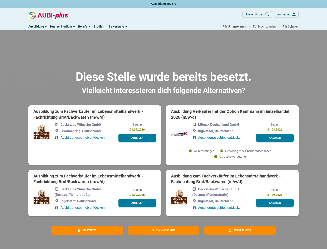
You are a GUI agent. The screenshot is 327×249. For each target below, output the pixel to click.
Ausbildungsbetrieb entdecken (82, 138)
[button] (37, 26)
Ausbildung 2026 (163, 3)
